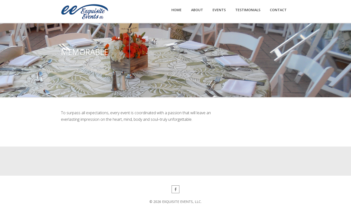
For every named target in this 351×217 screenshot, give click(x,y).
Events (219, 10)
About (197, 10)
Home (176, 10)
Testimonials (247, 10)
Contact (278, 10)
